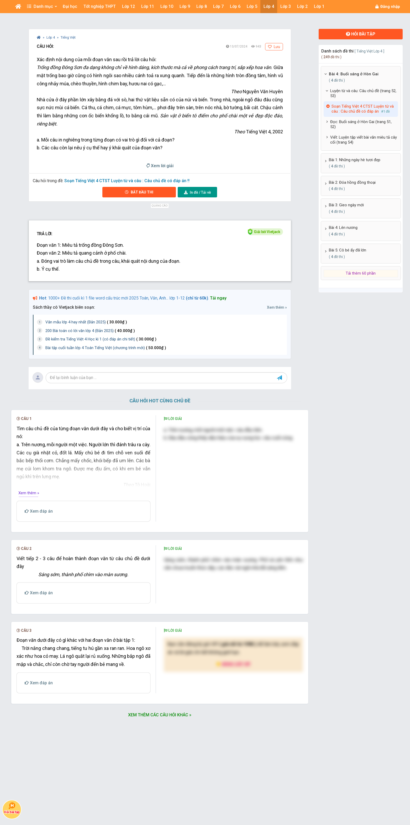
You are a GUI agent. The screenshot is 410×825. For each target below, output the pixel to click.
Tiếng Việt (68, 37)
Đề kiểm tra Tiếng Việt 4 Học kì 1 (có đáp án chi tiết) (100, 339)
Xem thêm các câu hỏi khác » (159, 714)
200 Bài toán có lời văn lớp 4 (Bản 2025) (90, 330)
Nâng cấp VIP (233, 663)
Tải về (197, 192)
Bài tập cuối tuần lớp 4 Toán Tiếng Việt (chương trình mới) (105, 347)
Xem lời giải (160, 165)
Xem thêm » (277, 307)
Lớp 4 (51, 37)
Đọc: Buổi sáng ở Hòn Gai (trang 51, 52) (361, 124)
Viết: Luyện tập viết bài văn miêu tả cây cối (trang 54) (363, 140)
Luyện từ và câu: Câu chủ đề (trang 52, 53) (363, 93)
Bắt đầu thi (139, 192)
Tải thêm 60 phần (361, 273)
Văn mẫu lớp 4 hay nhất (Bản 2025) (86, 322)
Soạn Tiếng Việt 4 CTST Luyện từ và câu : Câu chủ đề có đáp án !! (127, 180)
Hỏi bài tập (360, 33)
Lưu (274, 47)
